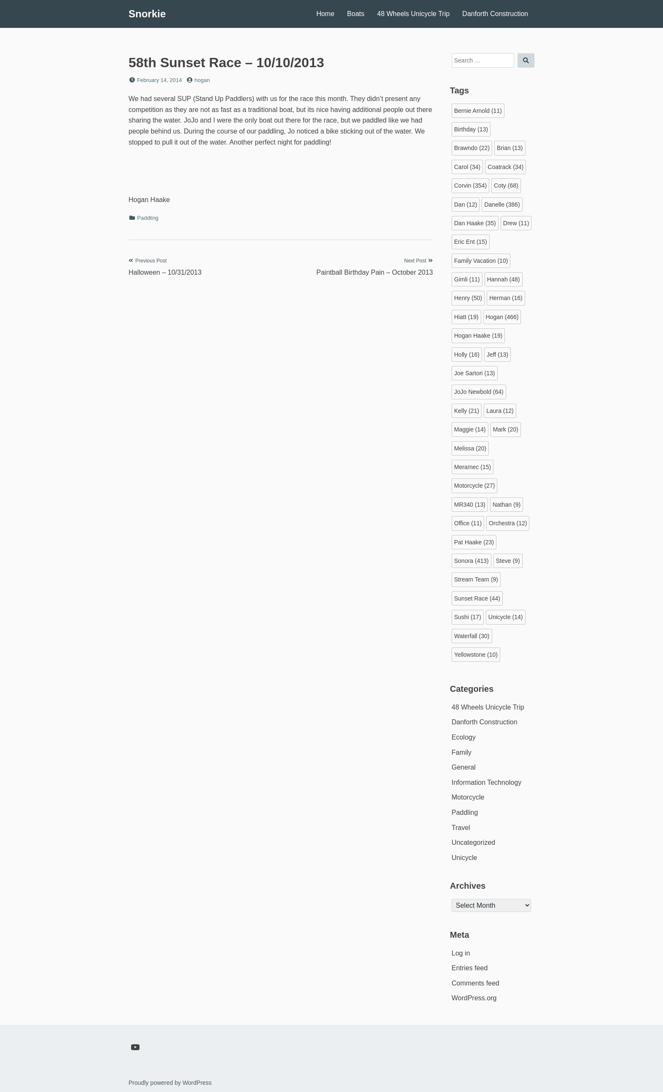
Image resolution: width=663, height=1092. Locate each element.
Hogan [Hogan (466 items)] (502, 317)
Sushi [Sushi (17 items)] (467, 617)
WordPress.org (474, 998)
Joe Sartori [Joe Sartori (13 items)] (474, 373)
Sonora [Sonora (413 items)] (471, 560)
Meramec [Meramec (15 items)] (472, 467)
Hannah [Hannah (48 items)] (503, 279)
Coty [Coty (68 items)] (506, 185)
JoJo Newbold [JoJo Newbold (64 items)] (479, 391)
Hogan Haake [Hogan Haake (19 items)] (478, 335)
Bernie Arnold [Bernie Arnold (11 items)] (478, 110)
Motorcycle (468, 797)
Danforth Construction (495, 13)
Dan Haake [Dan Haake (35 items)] (475, 223)
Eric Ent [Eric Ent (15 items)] (470, 241)
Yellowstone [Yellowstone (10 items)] (476, 654)
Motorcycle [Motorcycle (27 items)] (474, 485)
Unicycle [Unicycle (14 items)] (505, 617)
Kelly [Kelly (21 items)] (466, 410)
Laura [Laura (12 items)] (500, 410)
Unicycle (464, 857)
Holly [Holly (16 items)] (466, 354)
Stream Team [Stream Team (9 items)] (476, 579)
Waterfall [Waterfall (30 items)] (472, 636)
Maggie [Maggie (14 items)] (470, 429)
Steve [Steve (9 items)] (508, 560)
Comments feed (475, 983)
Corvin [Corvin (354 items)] (470, 185)
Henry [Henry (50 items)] (468, 298)
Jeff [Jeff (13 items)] (497, 354)
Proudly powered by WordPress (170, 1082)
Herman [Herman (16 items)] (506, 298)
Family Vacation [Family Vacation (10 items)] (481, 260)
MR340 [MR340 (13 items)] (469, 504)
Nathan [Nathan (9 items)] (507, 504)
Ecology (464, 737)
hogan (202, 80)
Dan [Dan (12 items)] (465, 204)
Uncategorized (473, 842)
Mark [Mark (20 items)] (505, 429)
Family (461, 752)
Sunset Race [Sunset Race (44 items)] (477, 598)
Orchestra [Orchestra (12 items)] (508, 523)
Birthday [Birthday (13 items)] (471, 129)
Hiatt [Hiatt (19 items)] (466, 317)
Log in (461, 953)
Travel (461, 827)
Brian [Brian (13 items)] (510, 148)
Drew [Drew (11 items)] (516, 223)
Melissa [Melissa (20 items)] (470, 448)
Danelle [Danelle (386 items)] (502, 204)
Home (325, 13)
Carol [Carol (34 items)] (467, 167)
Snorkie (147, 13)
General (464, 767)
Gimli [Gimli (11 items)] (467, 279)
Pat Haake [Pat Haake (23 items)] (474, 542)
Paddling (148, 218)
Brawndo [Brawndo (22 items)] (472, 148)
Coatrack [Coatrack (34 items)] (505, 167)
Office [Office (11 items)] (468, 523)
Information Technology (486, 782)
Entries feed (470, 968)
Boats (355, 13)
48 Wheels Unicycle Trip (413, 13)
